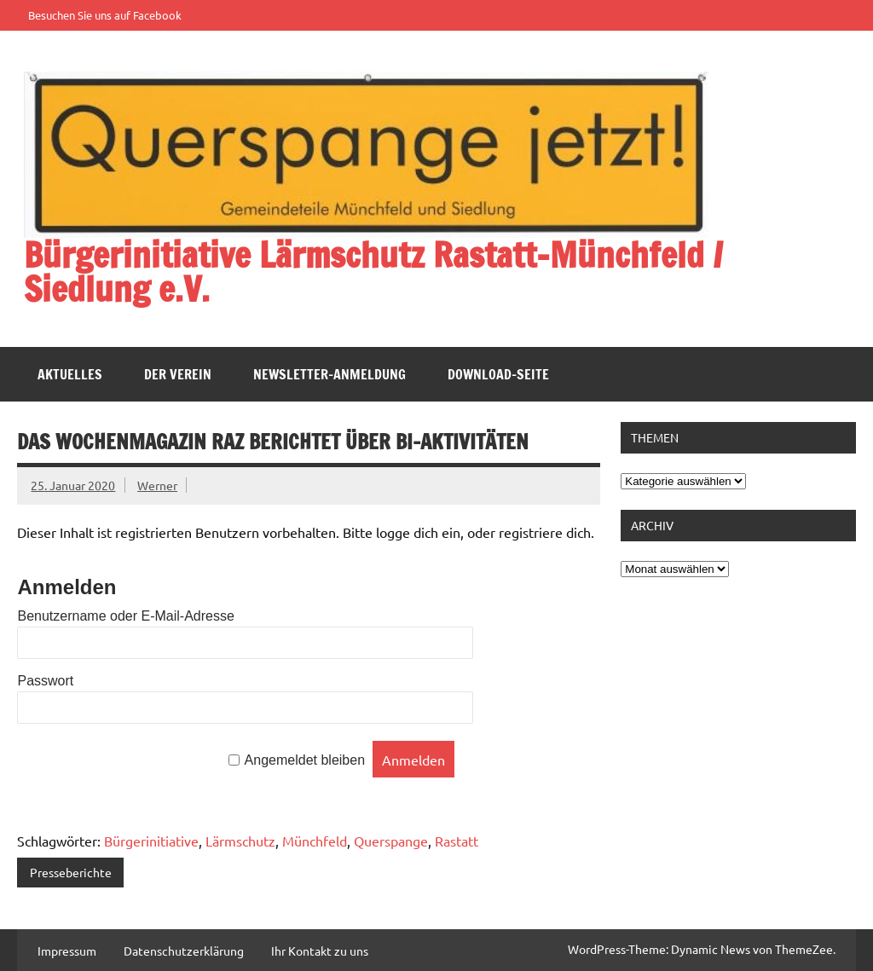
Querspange (391, 840)
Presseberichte (71, 872)
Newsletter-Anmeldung (329, 374)
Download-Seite (498, 374)
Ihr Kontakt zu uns (319, 951)
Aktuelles (70, 374)
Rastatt (456, 840)
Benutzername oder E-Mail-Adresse (125, 616)
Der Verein (177, 374)
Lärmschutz (240, 840)
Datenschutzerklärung (184, 951)
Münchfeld (314, 840)
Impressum (67, 951)
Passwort (45, 680)
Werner (157, 485)
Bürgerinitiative (151, 840)
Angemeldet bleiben (305, 761)
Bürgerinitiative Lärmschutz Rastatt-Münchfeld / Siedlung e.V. (373, 271)
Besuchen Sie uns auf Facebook (105, 15)
